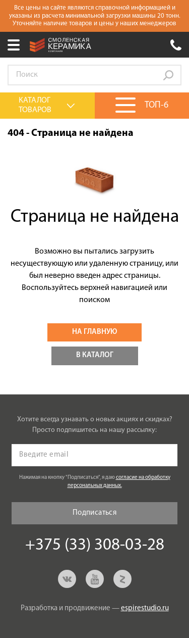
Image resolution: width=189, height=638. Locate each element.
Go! (168, 75)
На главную (94, 332)
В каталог (94, 355)
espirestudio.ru (145, 608)
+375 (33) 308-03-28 (175, 45)
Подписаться (94, 513)
